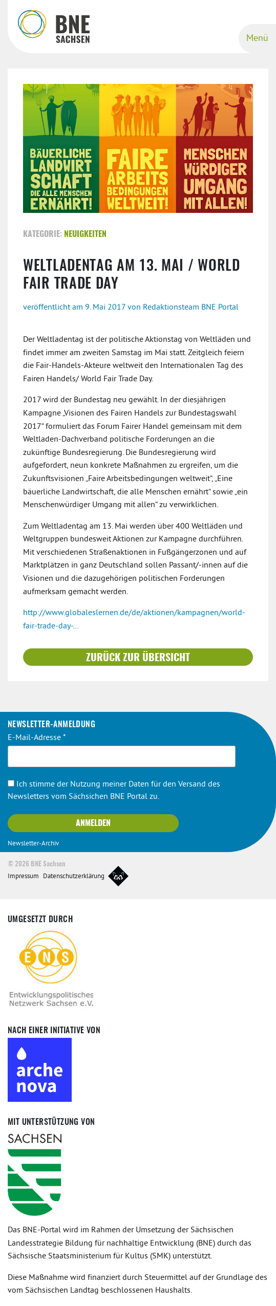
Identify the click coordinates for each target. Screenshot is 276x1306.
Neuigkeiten (85, 234)
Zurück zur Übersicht (138, 658)
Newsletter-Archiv (33, 844)
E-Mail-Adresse (37, 738)
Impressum (23, 877)
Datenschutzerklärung (73, 877)
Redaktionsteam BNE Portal (191, 307)
